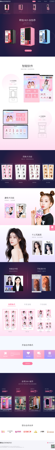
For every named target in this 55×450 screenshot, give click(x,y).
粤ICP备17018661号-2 (17, 446)
